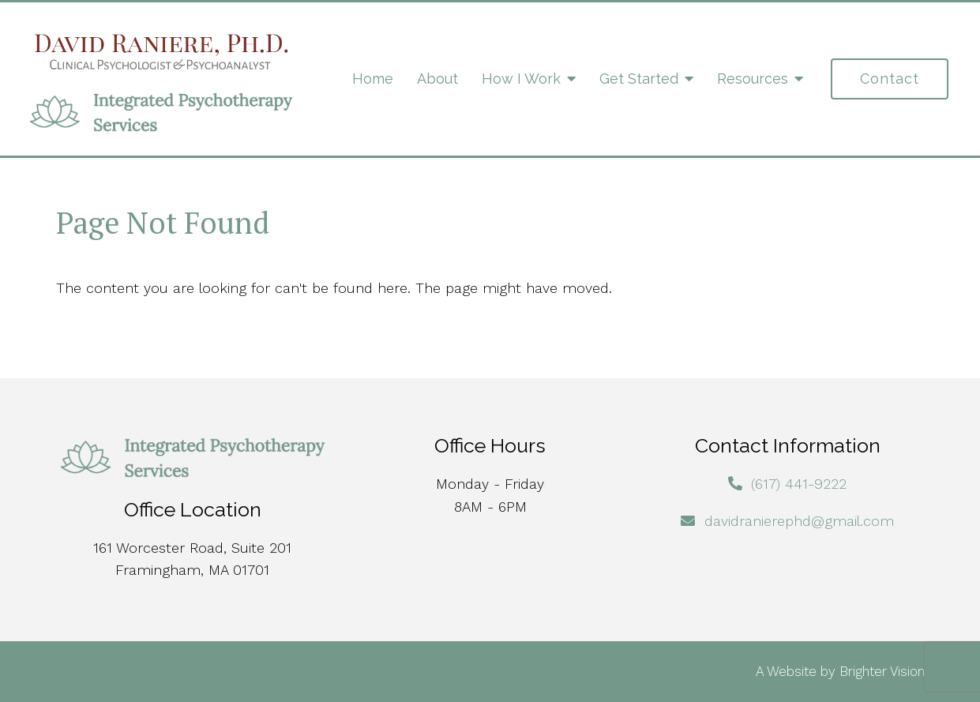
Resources (752, 78)
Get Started (638, 78)
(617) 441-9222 (799, 483)
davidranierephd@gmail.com (799, 520)
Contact (889, 78)
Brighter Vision (882, 671)
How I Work (521, 78)
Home (372, 78)
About (437, 78)
